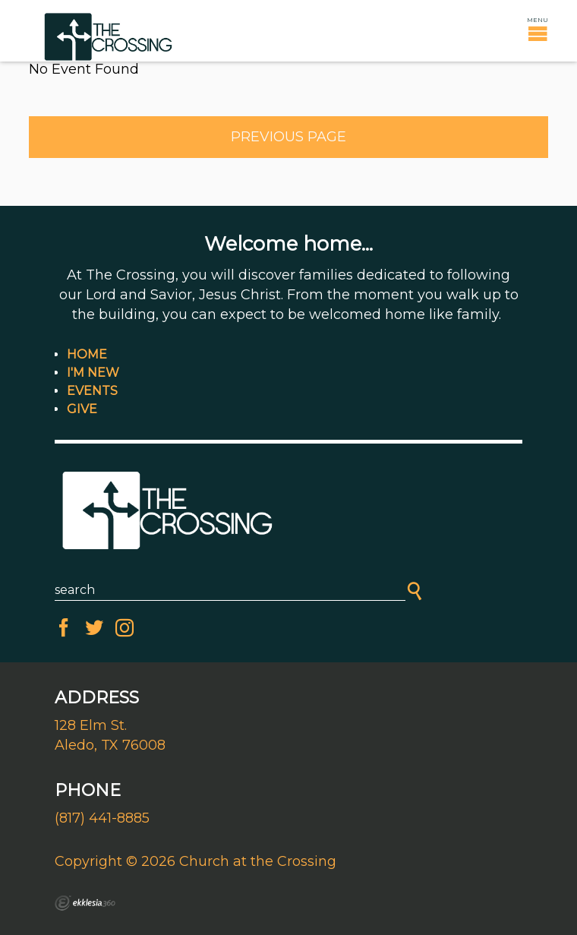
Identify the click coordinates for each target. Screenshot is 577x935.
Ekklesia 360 (85, 903)
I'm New (93, 372)
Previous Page (288, 136)
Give (82, 409)
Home (87, 354)
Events (92, 391)
